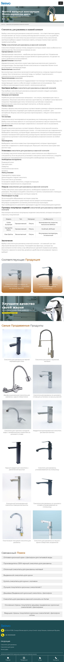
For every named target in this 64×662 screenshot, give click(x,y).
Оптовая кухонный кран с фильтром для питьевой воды (28, 557)
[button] (59, 278)
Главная (3, 24)
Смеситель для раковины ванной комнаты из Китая (26, 599)
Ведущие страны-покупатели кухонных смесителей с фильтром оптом (32, 614)
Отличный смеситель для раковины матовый (23, 569)
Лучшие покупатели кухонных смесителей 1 (23, 587)
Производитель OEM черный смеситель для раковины (28, 563)
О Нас (40, 659)
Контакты (56, 659)
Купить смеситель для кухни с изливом (21, 581)
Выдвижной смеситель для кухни (18, 575)
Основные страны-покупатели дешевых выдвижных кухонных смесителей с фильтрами (32, 606)
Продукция (24, 659)
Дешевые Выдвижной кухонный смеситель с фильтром (28, 593)
